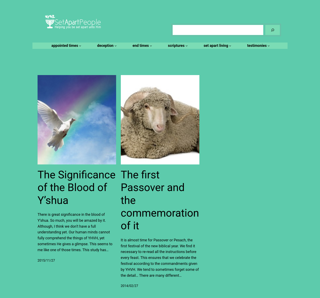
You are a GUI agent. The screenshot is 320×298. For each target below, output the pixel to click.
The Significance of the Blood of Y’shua (77, 188)
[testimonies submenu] (258, 46)
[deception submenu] (106, 46)
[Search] (272, 30)
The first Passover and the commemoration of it (160, 200)
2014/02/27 (129, 286)
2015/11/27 (46, 260)
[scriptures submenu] (177, 46)
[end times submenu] (141, 46)
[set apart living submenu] (216, 46)
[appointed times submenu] (65, 46)
